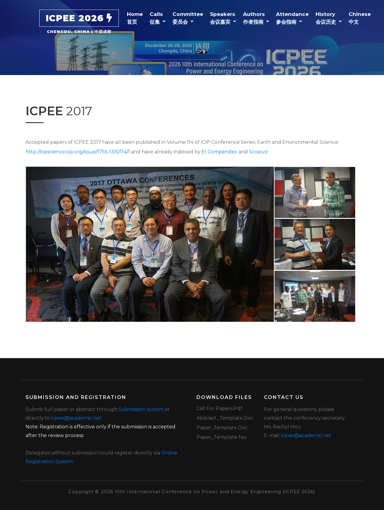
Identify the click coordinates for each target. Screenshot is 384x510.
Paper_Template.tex (221, 437)
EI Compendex (219, 152)
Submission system (141, 409)
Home (137, 17)
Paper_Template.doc (222, 427)
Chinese (361, 17)
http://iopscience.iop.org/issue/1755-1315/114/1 (78, 152)
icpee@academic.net (76, 418)
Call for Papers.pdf (219, 408)
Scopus (258, 152)
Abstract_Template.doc (224, 418)
